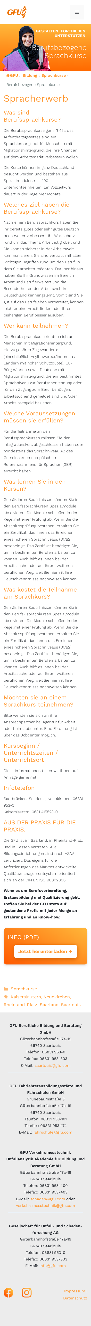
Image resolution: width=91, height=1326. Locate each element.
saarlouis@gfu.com (53, 1065)
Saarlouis (71, 1004)
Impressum (74, 1291)
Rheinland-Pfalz (20, 1004)
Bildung (30, 75)
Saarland (49, 1004)
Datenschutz (75, 1298)
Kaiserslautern (26, 996)
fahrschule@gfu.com (52, 1132)
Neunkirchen (56, 996)
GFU (12, 75)
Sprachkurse (53, 75)
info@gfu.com (53, 1265)
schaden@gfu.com (47, 1199)
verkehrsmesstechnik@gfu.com (45, 1205)
